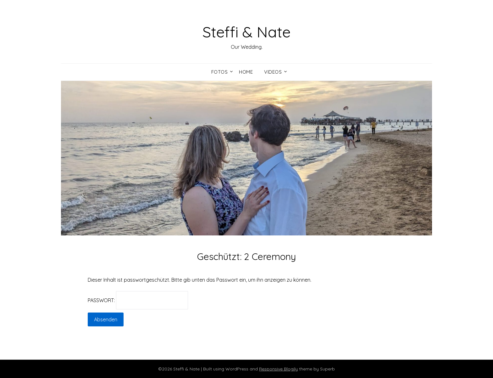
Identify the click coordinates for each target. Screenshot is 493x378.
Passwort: (138, 300)
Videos (273, 72)
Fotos (219, 72)
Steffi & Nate (246, 31)
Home (246, 72)
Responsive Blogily (278, 369)
